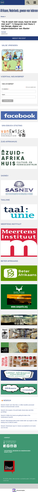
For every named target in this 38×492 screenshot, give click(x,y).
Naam (3, 94)
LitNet (10, 478)
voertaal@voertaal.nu (9, 441)
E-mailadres (5, 89)
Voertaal (3, 32)
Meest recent (19, 38)
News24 (7, 400)
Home (2, 16)
